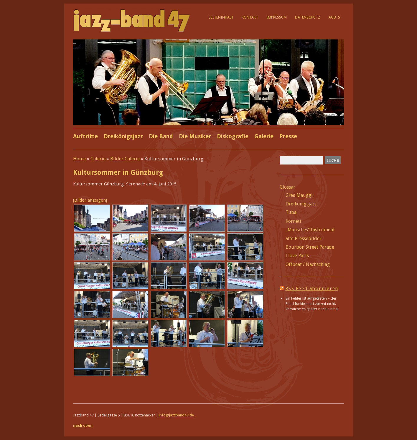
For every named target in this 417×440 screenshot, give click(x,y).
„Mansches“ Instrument (310, 230)
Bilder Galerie (125, 159)
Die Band (161, 136)
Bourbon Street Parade (310, 247)
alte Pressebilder (304, 238)
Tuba (291, 212)
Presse (288, 136)
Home (79, 159)
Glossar (287, 187)
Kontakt (250, 17)
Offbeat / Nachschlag (308, 264)
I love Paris (297, 255)
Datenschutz (307, 17)
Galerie (263, 136)
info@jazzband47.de (176, 415)
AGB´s (334, 17)
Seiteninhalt (221, 17)
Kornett (293, 221)
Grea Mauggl (299, 195)
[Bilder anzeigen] (90, 200)
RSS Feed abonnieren (311, 288)
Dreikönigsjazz (123, 136)
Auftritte (85, 136)
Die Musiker (195, 136)
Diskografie (232, 136)
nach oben (83, 425)
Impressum (276, 17)
